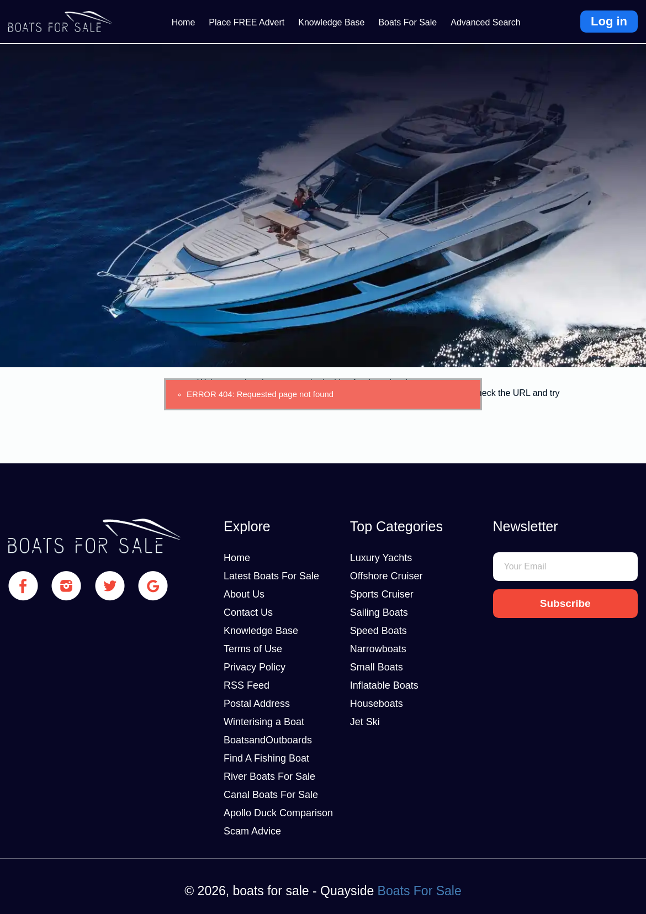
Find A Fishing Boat (266, 758)
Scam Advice (252, 831)
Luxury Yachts (381, 557)
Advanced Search (485, 22)
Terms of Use (253, 648)
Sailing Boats (379, 612)
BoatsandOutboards (268, 740)
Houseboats (376, 703)
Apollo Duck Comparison (278, 812)
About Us (244, 594)
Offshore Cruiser (386, 576)
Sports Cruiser (382, 594)
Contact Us (248, 612)
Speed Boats (378, 630)
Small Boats (376, 667)
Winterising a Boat (264, 721)
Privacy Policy (254, 667)
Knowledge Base (331, 22)
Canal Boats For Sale (271, 794)
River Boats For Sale (269, 776)
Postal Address (257, 703)
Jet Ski (365, 721)
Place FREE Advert (246, 22)
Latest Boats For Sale (271, 576)
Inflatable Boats (384, 685)
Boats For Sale (407, 22)
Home (183, 22)
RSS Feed (246, 685)
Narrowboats (378, 648)
